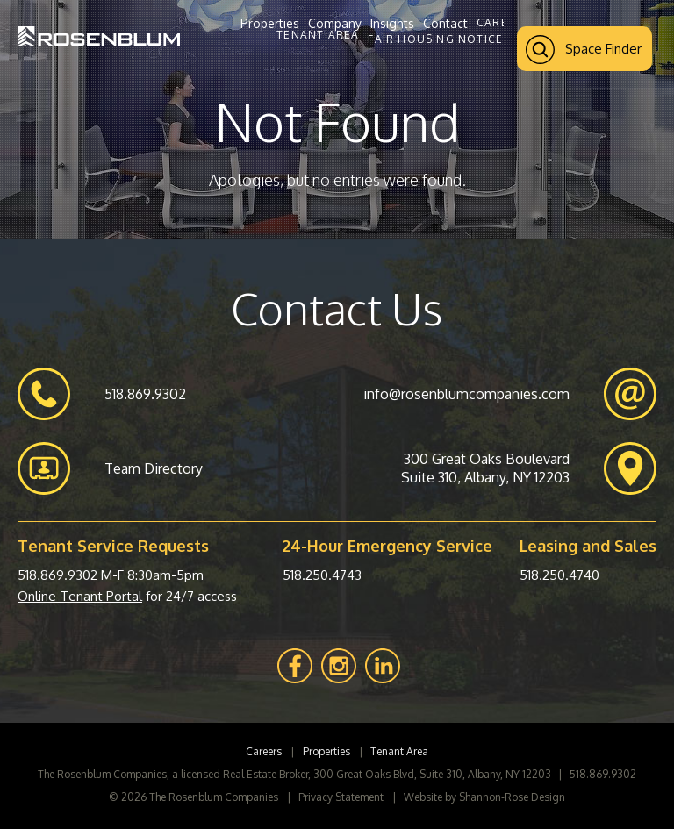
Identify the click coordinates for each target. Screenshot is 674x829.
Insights (392, 23)
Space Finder (584, 49)
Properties (269, 23)
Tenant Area (317, 35)
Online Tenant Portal (80, 596)
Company (335, 23)
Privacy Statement (341, 797)
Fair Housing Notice (435, 39)
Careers (503, 23)
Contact (445, 23)
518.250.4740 (559, 575)
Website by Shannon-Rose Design (484, 797)
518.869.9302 (57, 575)
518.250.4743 (322, 575)
